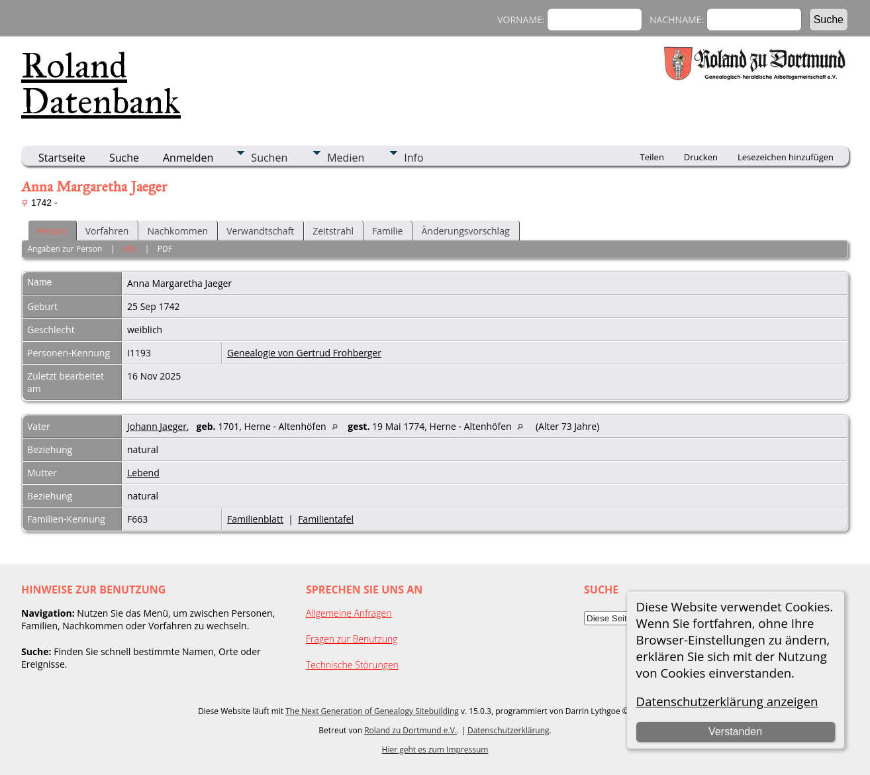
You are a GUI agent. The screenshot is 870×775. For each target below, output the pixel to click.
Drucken (701, 157)
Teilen (652, 157)
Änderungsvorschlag (465, 231)
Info (413, 157)
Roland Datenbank (101, 83)
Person (51, 231)
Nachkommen (177, 231)
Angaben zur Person (64, 248)
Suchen (269, 157)
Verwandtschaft (260, 231)
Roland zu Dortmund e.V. (410, 730)
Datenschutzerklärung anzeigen (727, 701)
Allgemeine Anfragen (349, 613)
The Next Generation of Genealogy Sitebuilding (372, 711)
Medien (345, 157)
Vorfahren (107, 231)
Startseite (61, 157)
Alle (129, 248)
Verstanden (735, 731)
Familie (387, 231)
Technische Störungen (352, 664)
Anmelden (188, 157)
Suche (124, 157)
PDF (165, 248)
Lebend (143, 472)
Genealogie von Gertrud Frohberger (304, 352)
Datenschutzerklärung (508, 730)
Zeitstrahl (333, 231)
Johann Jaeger (157, 426)
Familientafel (326, 519)
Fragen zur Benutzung (352, 639)
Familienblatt (255, 519)
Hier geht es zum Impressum (435, 749)
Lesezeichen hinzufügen (786, 157)
